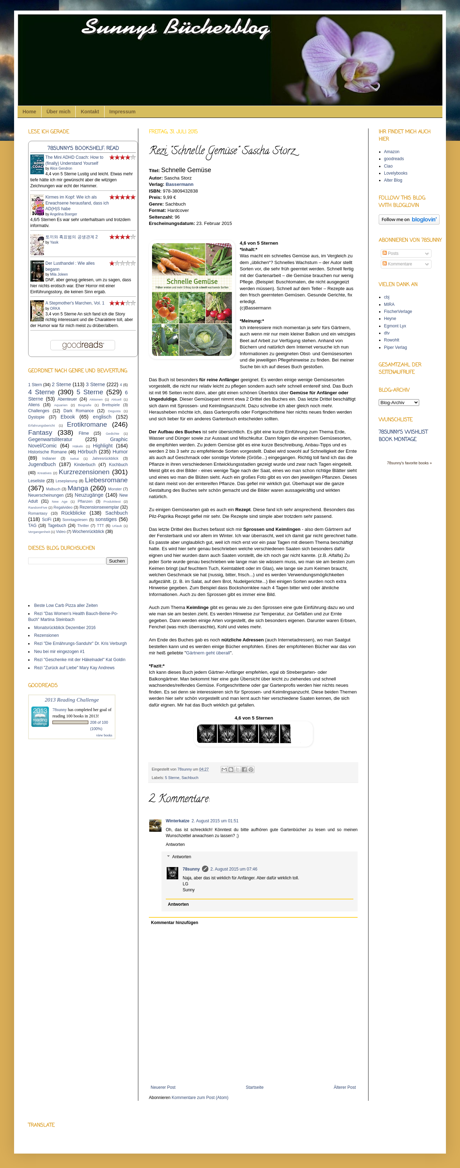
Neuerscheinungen (46, 495)
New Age (59, 501)
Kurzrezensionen (84, 472)
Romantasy (38, 513)
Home (29, 111)
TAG (32, 525)
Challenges (38, 410)
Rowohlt (391, 340)
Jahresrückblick (105, 458)
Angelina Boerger (63, 214)
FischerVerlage (398, 311)
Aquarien (60, 405)
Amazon (391, 151)
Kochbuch (118, 464)
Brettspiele (111, 405)
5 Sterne (172, 777)
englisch (102, 417)
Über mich (58, 111)
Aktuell (116, 399)
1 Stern (35, 384)
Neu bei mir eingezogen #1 (59, 651)
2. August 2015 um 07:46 (233, 869)
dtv (387, 333)
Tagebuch (57, 525)
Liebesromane (106, 480)
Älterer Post (345, 1087)
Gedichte (112, 433)
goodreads (394, 158)
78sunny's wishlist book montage (403, 436)
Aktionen (95, 399)
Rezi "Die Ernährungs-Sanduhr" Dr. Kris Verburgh (80, 643)
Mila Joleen (59, 274)
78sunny (185, 769)
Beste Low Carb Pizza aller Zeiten (66, 605)
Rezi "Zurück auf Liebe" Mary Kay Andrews (74, 667)
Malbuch (53, 489)
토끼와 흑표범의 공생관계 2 (71, 236)
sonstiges (106, 519)
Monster (115, 489)
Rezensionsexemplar (99, 507)
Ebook (68, 417)
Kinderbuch (84, 464)
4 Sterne (41, 392)
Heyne (390, 318)
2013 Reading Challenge (72, 700)
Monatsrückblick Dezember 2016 (65, 627)
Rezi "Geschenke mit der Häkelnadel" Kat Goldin (79, 659)
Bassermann (180, 184)
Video (60, 531)
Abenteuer (67, 399)
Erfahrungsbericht (41, 425)
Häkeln (78, 446)
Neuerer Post (163, 1087)
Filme (83, 433)
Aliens (34, 404)
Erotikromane (87, 424)
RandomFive (37, 507)
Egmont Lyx (395, 326)
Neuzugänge (89, 495)
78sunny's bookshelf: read (83, 148)
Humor (120, 451)
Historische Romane (47, 452)
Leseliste (36, 480)
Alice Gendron (61, 168)
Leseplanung (66, 481)
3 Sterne (95, 384)
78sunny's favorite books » (409, 463)
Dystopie (36, 417)
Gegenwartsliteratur (50, 439)
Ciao (388, 166)
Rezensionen (46, 635)
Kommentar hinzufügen (174, 922)
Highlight (103, 445)
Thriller (83, 525)
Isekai (74, 458)
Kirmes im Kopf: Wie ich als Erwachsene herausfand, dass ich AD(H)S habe (77, 203)
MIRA (389, 304)
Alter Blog (393, 180)
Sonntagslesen (74, 519)
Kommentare (397, 264)
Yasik (54, 242)
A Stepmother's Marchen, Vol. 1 (75, 303)
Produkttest (112, 501)
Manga (78, 488)
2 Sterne (61, 384)
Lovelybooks (396, 173)
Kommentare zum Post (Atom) (200, 1097)
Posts (390, 253)
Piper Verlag (395, 347)
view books (104, 735)
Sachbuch (190, 777)
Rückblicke (73, 513)
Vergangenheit (39, 532)
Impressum (122, 111)
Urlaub (117, 526)
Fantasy (40, 432)
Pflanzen (85, 501)
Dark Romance (78, 410)
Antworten (175, 844)
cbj (386, 297)
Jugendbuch (42, 464)
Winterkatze (177, 820)
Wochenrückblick (88, 531)
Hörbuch (87, 451)
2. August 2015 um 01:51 (214, 820)
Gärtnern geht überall (208, 652)
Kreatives (44, 473)
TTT (100, 525)
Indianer (49, 458)
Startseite (255, 1087)
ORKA (55, 308)
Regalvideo (63, 507)
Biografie (85, 405)
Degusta (114, 411)
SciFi (46, 519)
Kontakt (90, 111)
